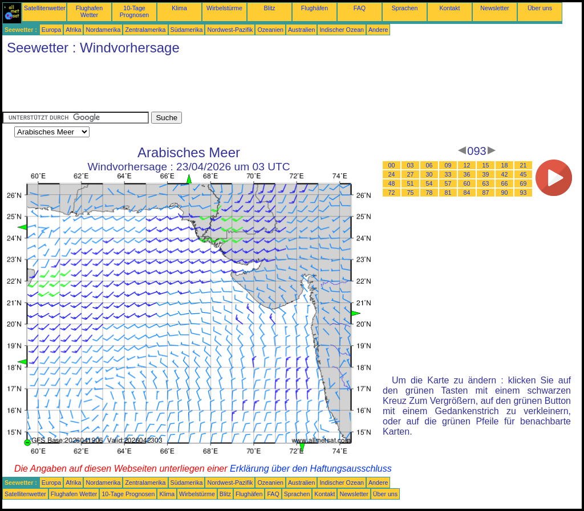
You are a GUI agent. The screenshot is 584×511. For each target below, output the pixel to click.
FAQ (360, 8)
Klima (179, 8)
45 (523, 174)
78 (429, 192)
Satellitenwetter (45, 8)
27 (410, 174)
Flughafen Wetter (89, 11)
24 (391, 174)
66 (504, 183)
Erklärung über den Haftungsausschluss (311, 468)
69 (523, 183)
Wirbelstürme (224, 8)
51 (410, 183)
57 (448, 183)
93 (523, 192)
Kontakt (449, 8)
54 (429, 183)
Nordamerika (103, 29)
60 (467, 183)
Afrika (73, 29)
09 (448, 165)
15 (485, 165)
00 (391, 165)
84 (467, 192)
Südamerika (187, 29)
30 (429, 174)
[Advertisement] (209, 86)
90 (504, 192)
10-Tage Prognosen (134, 11)
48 (391, 183)
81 (448, 192)
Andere (378, 29)
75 (410, 192)
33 (448, 174)
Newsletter (494, 8)
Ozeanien (270, 29)
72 (391, 192)
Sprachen (405, 8)
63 (485, 183)
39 (485, 174)
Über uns (540, 8)
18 (504, 165)
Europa (51, 29)
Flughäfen (314, 8)
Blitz (269, 8)
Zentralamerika (145, 29)
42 (504, 174)
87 (485, 192)
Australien (301, 29)
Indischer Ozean (341, 29)
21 (523, 165)
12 (467, 165)
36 (467, 174)
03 (410, 165)
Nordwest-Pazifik (230, 29)
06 (429, 165)
